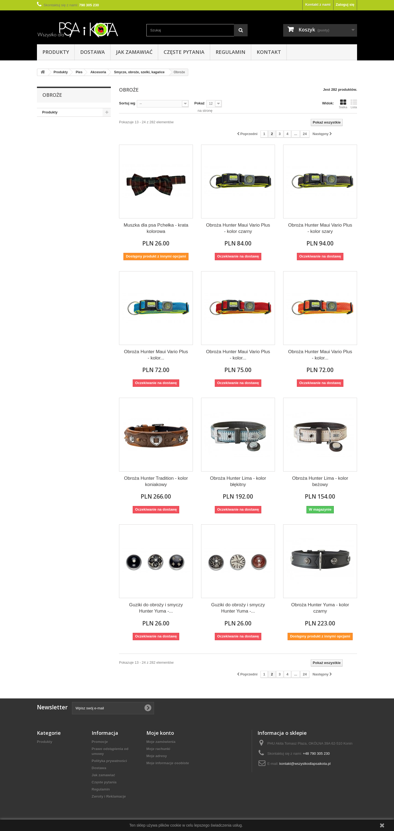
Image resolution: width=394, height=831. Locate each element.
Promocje (100, 742)
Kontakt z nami (318, 4)
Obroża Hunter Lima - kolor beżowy (320, 481)
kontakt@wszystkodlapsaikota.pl (305, 764)
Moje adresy (156, 756)
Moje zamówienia (160, 742)
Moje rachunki (158, 749)
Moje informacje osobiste (167, 763)
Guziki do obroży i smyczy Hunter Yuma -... (156, 608)
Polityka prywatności (109, 761)
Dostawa (92, 52)
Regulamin (230, 52)
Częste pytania (184, 52)
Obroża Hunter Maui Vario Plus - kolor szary (320, 228)
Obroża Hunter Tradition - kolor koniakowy (156, 481)
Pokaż (199, 103)
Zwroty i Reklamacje (109, 796)
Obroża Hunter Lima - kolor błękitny (238, 481)
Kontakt (269, 52)
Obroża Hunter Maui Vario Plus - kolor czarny (238, 228)
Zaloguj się (345, 4)
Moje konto (160, 733)
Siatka (343, 104)
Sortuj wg (127, 103)
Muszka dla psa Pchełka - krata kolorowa (156, 228)
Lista (353, 104)
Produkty (55, 52)
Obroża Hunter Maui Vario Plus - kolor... (156, 355)
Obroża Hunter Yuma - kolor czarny (320, 608)
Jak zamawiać (134, 52)
